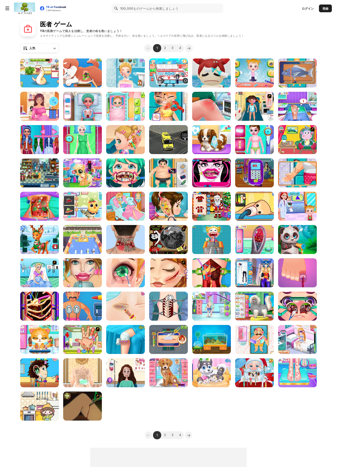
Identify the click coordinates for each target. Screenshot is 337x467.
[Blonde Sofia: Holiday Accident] (125, 72)
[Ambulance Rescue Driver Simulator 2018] (168, 139)
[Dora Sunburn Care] (254, 106)
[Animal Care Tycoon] (82, 239)
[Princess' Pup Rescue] (82, 72)
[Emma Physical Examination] (39, 139)
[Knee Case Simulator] (125, 339)
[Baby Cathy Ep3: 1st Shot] (125, 106)
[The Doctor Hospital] (39, 172)
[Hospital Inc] (211, 72)
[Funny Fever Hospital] (82, 106)
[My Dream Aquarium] (211, 339)
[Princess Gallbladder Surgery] (39, 206)
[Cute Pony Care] (82, 172)
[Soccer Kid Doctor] (297, 339)
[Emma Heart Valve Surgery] (39, 306)
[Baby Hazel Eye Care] (297, 206)
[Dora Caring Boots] (297, 139)
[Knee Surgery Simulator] (211, 106)
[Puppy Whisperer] (211, 139)
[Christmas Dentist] (254, 372)
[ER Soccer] (211, 306)
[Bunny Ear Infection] (254, 239)
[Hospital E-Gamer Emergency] (297, 72)
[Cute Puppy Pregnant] (211, 372)
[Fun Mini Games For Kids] (39, 406)
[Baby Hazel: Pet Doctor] (254, 72)
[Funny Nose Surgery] (297, 306)
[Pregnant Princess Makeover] (39, 106)
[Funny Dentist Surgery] (125, 172)
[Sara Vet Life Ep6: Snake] (39, 72)
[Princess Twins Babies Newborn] (82, 372)
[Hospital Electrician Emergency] (82, 306)
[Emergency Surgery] (125, 306)
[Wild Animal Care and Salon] (297, 239)
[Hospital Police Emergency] (254, 339)
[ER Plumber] (168, 339)
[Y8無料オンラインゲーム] (24, 8)
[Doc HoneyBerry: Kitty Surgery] (39, 339)
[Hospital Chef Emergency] (168, 106)
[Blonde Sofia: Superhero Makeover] (254, 272)
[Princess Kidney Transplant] (211, 272)
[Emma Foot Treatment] (297, 372)
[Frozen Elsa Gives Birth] (125, 206)
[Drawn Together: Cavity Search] (168, 239)
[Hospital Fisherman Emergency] (297, 172)
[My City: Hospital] (168, 72)
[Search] (116, 8)
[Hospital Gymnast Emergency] (297, 272)
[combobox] (39, 48)
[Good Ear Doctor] (168, 206)
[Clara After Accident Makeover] (82, 139)
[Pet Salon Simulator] (254, 306)
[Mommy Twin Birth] (254, 172)
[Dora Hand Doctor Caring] (82, 339)
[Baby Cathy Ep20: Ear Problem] (125, 139)
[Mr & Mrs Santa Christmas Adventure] (39, 239)
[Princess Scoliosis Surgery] (168, 306)
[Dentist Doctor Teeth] (211, 239)
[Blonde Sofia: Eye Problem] (125, 272)
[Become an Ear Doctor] (39, 372)
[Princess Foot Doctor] (297, 106)
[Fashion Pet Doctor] (168, 372)
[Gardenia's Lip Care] (82, 272)
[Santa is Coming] (211, 206)
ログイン (308, 8)
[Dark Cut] (82, 406)
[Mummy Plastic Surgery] (125, 372)
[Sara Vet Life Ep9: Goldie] (254, 206)
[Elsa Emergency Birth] (39, 272)
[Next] (190, 48)
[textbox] (40, 48)
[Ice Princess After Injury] (168, 272)
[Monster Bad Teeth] (211, 172)
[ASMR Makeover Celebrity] (125, 239)
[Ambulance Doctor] (254, 139)
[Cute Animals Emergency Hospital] (82, 206)
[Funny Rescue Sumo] (168, 172)
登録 (325, 8)
